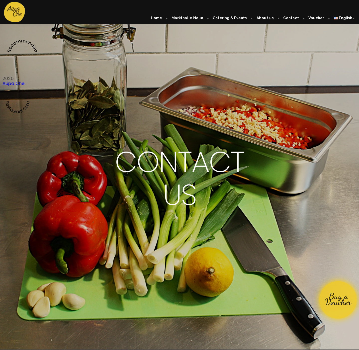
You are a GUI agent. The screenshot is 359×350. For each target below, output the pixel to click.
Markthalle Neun (187, 18)
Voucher (316, 18)
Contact (291, 18)
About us (265, 18)
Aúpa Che (13, 83)
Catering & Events (230, 18)
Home (156, 18)
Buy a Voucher (338, 299)
